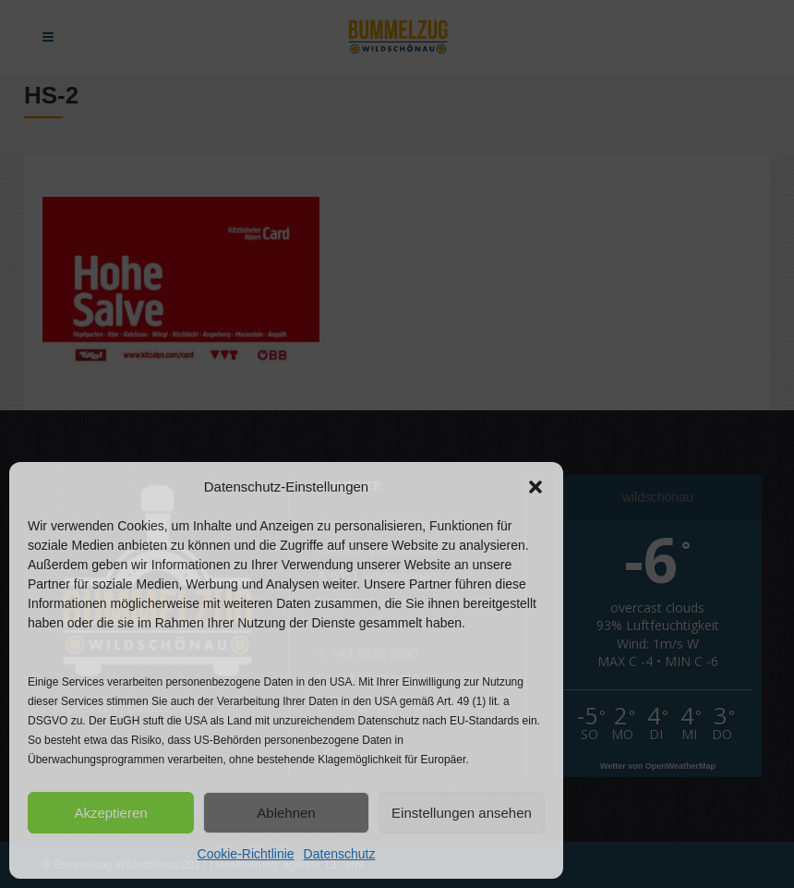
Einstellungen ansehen (461, 813)
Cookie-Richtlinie (246, 853)
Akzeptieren (110, 813)
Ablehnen (286, 813)
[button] (535, 487)
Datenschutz (340, 853)
